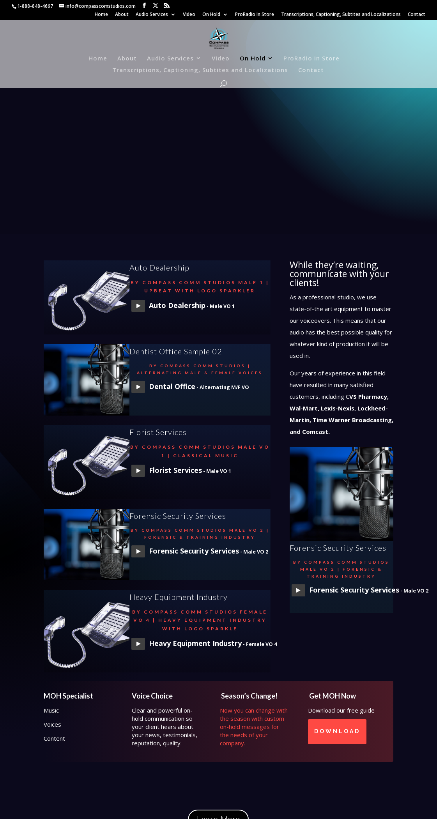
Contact (416, 15)
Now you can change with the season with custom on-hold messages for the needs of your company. (254, 726)
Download (337, 731)
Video (189, 15)
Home (101, 15)
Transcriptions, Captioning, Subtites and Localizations (341, 15)
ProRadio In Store (254, 15)
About (122, 15)
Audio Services (152, 15)
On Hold (211, 15)
